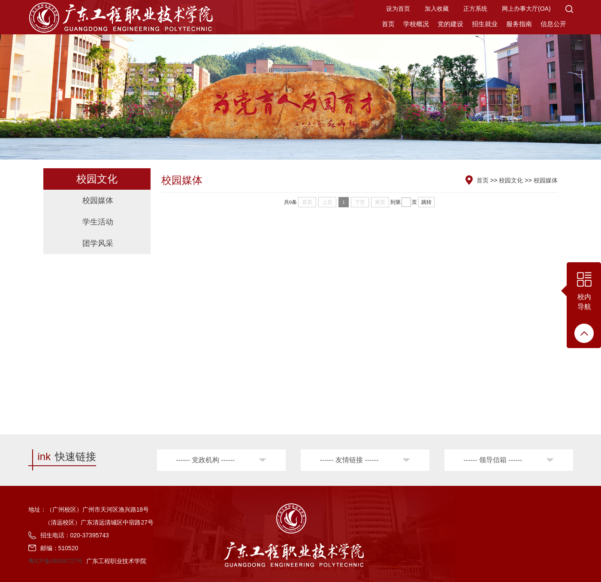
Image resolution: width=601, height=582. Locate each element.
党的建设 (450, 23)
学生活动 (97, 222)
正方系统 (475, 8)
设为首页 (398, 8)
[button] (569, 8)
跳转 (426, 202)
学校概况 (416, 23)
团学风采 (97, 243)
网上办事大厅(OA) (526, 8)
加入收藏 (437, 8)
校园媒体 (97, 200)
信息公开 (553, 23)
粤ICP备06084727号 (55, 561)
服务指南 (519, 23)
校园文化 (511, 180)
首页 (388, 23)
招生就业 (485, 23)
